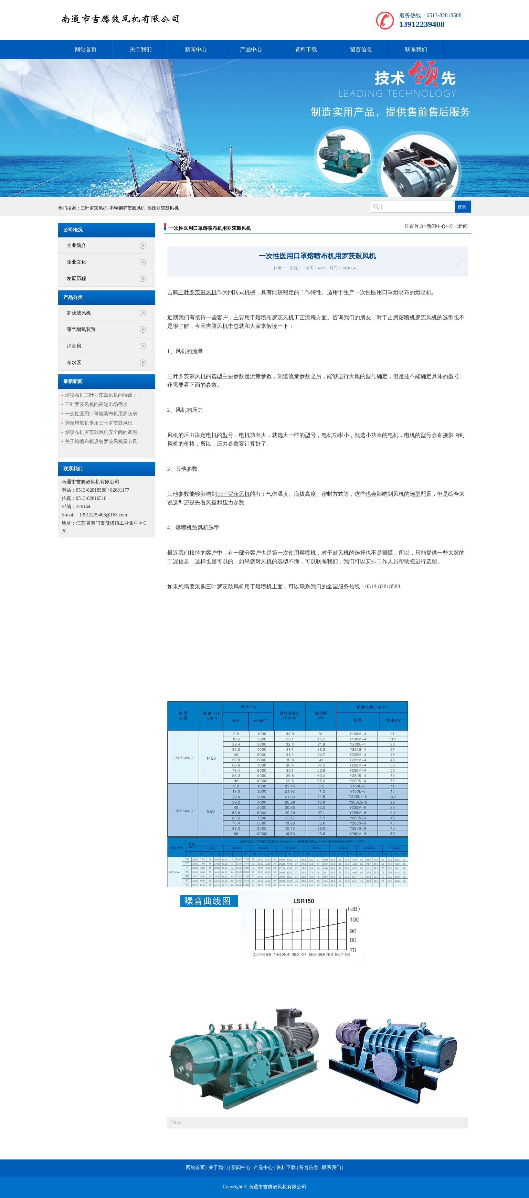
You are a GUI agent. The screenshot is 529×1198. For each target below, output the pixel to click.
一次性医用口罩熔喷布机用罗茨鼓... (103, 413)
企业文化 (76, 262)
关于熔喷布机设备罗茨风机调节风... (103, 441)
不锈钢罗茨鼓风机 (127, 208)
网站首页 (86, 49)
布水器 (74, 362)
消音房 (74, 346)
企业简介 (76, 245)
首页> (420, 226)
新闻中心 (196, 49)
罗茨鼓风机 (79, 312)
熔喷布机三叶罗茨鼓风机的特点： (101, 395)
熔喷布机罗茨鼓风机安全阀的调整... (103, 432)
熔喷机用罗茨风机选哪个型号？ (456, 260)
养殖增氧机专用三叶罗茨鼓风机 (99, 423)
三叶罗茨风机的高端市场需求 (96, 404)
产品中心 (251, 49)
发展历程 (76, 278)
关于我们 (141, 49)
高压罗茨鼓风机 (163, 208)
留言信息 (361, 49)
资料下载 (306, 49)
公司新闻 (458, 226)
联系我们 (416, 49)
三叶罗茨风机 (94, 208)
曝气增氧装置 (81, 329)
